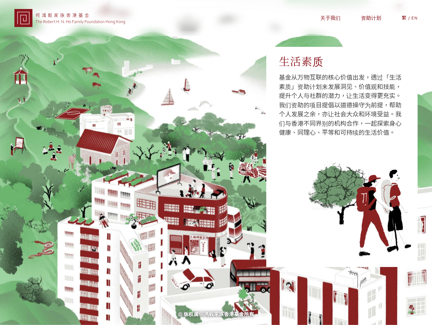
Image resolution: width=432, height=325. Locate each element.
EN (414, 18)
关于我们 (330, 18)
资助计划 (371, 18)
